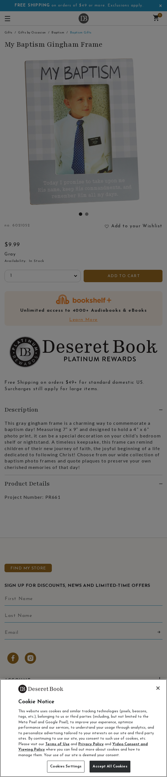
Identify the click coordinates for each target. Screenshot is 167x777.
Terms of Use (57, 744)
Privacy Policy (91, 744)
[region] (83, 728)
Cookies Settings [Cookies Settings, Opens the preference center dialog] (65, 766)
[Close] (158, 688)
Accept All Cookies (110, 766)
